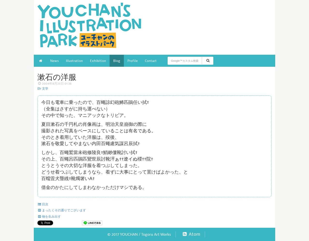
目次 (42, 204)
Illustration (74, 61)
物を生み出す (49, 217)
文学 (42, 89)
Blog (116, 61)
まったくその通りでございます (61, 210)
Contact (151, 61)
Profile (132, 61)
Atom (191, 234)
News (54, 61)
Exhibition (98, 61)
